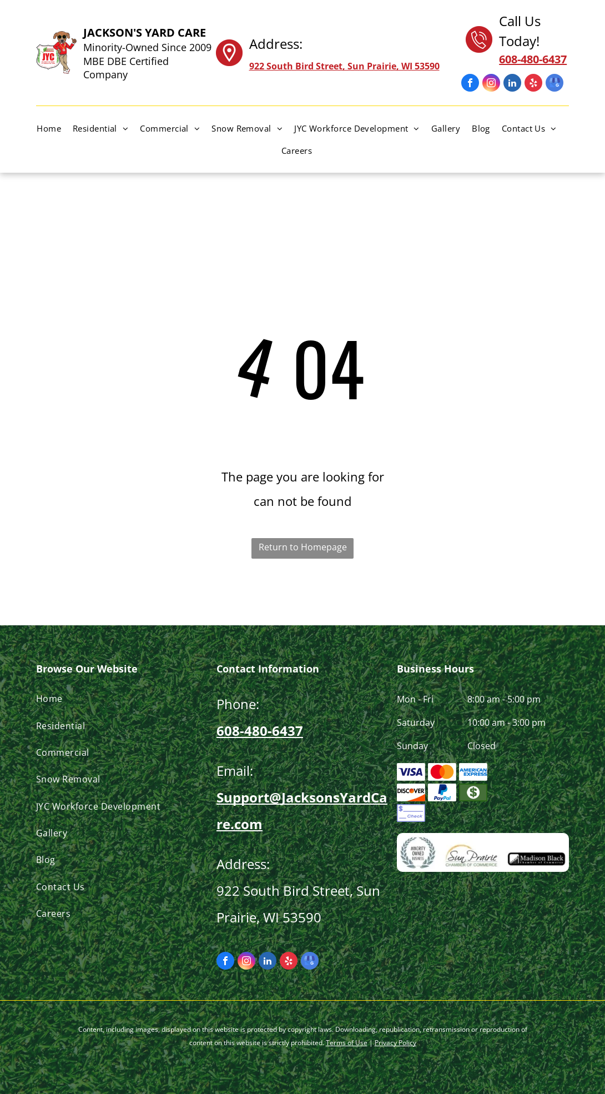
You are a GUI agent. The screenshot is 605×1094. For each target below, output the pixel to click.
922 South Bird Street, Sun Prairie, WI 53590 (344, 66)
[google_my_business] (554, 84)
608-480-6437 (259, 730)
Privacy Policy (395, 1042)
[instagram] (491, 84)
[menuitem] (55, 128)
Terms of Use (346, 1042)
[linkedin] (512, 84)
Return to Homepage (303, 547)
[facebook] (470, 84)
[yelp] (533, 84)
